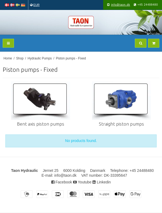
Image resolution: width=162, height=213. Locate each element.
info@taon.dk (120, 4)
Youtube (82, 182)
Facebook (61, 182)
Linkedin (101, 182)
